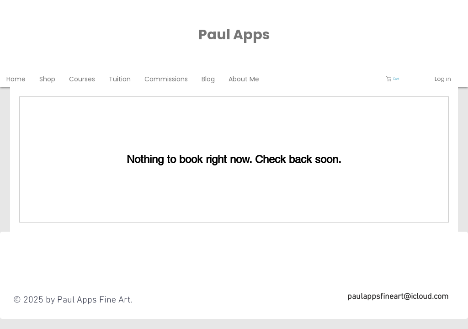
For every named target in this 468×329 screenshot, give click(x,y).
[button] (397, 78)
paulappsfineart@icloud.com (397, 297)
